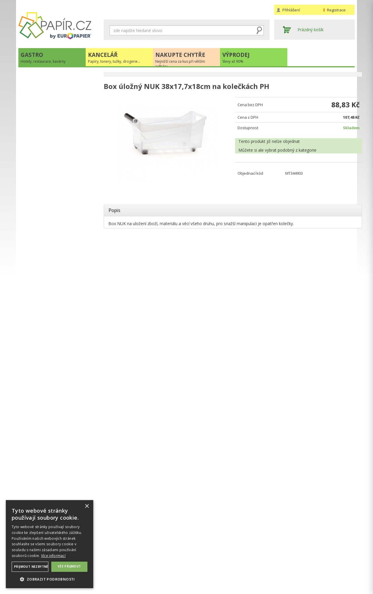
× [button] (87, 506)
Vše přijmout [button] (69, 566)
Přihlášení (291, 10)
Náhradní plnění (118, 550)
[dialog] (49, 544)
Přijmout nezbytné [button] (31, 567)
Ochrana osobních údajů (127, 556)
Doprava (197, 556)
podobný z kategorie (293, 151)
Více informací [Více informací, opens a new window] (53, 555)
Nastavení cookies (121, 562)
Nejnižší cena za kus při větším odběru (60, 101)
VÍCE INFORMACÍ (58, 344)
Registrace (336, 10)
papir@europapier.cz (58, 194)
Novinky (58, 211)
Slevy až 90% (36, 113)
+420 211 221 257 (59, 181)
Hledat (259, 30)
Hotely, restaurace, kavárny (50, 77)
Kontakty (282, 550)
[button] (49, 579)
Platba (195, 562)
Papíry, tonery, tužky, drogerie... (53, 89)
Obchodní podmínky (207, 550)
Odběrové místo (204, 567)
